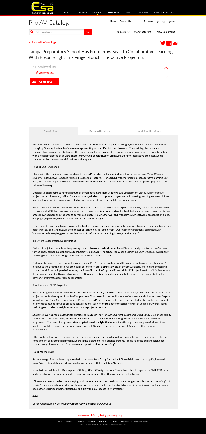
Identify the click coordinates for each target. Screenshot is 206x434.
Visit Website (45, 72)
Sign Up (171, 21)
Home (60, 421)
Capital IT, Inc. (121, 424)
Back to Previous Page (42, 42)
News (128, 12)
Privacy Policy (98, 415)
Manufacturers (142, 31)
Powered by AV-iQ (115, 416)
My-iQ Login (153, 21)
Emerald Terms (83, 416)
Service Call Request (164, 12)
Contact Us (142, 12)
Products (97, 12)
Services (82, 12)
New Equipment (166, 31)
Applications (114, 12)
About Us (68, 12)
